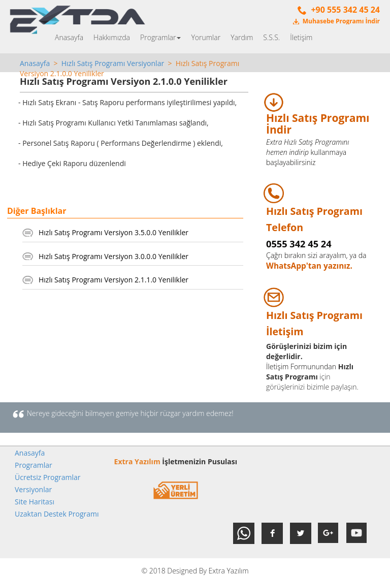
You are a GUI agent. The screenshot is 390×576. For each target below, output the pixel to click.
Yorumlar (205, 37)
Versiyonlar (33, 489)
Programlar (160, 37)
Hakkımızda (111, 37)
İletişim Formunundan (301, 366)
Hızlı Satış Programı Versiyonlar (112, 63)
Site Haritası (34, 501)
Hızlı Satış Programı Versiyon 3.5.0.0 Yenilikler (113, 232)
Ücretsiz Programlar (48, 477)
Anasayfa (69, 37)
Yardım (242, 37)
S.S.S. (271, 37)
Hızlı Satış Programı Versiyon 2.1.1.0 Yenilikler (113, 279)
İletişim (301, 37)
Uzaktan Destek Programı (57, 514)
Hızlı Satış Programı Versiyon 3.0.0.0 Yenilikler (113, 256)
